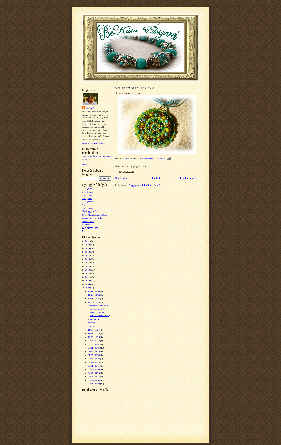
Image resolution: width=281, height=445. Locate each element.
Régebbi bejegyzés (189, 177)
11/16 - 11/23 (94, 330)
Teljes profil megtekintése (93, 143)
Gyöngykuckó (88, 202)
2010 (87, 280)
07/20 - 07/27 (94, 358)
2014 (87, 266)
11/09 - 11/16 (94, 333)
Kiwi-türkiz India (95, 319)
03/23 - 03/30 (94, 384)
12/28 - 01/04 (94, 291)
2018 (87, 252)
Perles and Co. (88, 222)
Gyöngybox (87, 189)
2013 (87, 270)
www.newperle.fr (92, 218)
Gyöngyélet (87, 195)
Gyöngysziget (87, 205)
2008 (87, 288)
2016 (87, 259)
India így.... (92, 322)
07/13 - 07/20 (94, 362)
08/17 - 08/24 (94, 351)
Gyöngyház (87, 199)
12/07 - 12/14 (94, 302)
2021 (87, 241)
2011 (87, 277)
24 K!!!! (91, 326)
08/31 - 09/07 (94, 344)
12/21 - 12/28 (94, 295)
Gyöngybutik (87, 192)
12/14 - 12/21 (94, 298)
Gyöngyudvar (87, 208)
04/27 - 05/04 (94, 369)
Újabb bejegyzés (123, 177)
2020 (87, 244)
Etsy (84, 231)
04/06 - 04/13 (94, 376)
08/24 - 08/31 (94, 348)
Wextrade (86, 225)
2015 (87, 262)
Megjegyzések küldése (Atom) (144, 185)
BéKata (90, 108)
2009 (87, 284)
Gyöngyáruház (90, 228)
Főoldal (156, 177)
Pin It (84, 164)
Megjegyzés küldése (126, 171)
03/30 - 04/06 (94, 380)
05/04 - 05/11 (94, 366)
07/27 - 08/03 (94, 355)
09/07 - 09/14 (94, 340)
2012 (87, 273)
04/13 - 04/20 (94, 373)
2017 (87, 255)
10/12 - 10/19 (94, 337)
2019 (87, 248)
